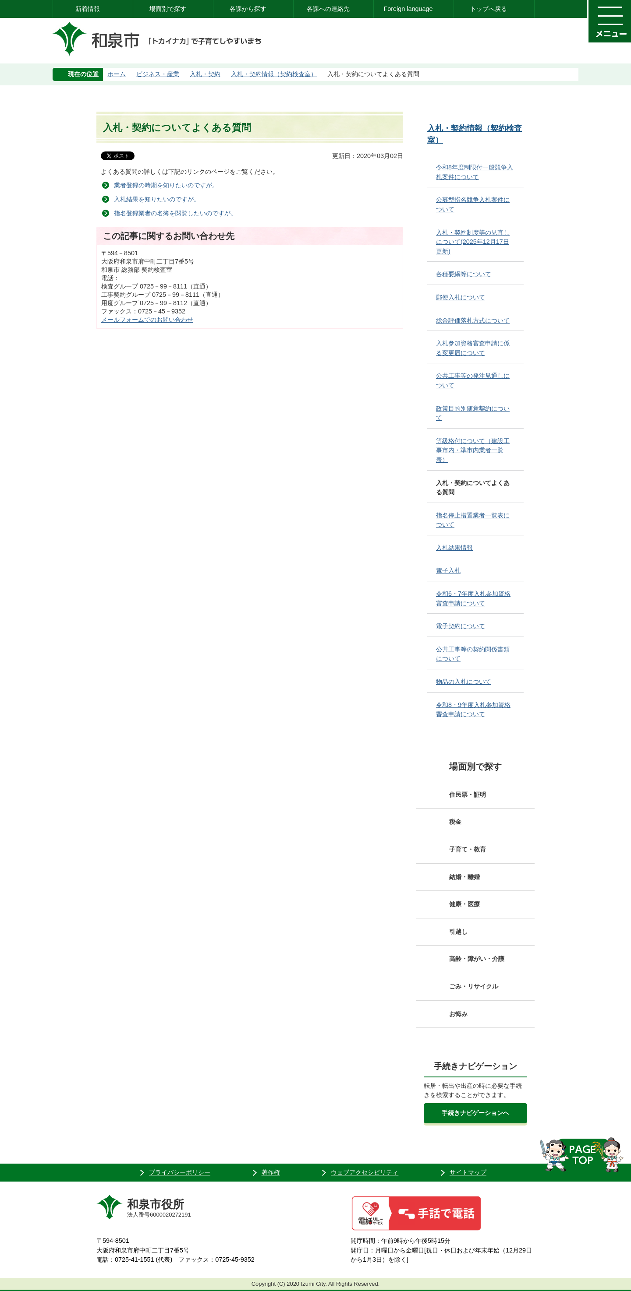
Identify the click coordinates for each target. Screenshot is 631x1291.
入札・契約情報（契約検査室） (274, 73)
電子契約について (460, 626)
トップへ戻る (488, 8)
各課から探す (248, 8)
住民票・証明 (467, 794)
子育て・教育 (467, 849)
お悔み (458, 1013)
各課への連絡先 (328, 8)
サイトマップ (468, 1172)
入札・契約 (205, 73)
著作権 (271, 1172)
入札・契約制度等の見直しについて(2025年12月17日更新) (473, 242)
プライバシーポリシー (179, 1172)
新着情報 (87, 8)
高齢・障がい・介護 (476, 958)
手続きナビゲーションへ (475, 1112)
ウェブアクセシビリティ (364, 1172)
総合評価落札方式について (473, 320)
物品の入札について (463, 681)
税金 (455, 821)
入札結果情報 (454, 547)
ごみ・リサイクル (473, 986)
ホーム (116, 73)
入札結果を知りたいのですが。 (157, 199)
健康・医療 (464, 904)
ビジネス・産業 (157, 73)
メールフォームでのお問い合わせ (147, 319)
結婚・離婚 (464, 876)
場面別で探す (167, 8)
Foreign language (407, 8)
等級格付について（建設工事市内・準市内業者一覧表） (473, 450)
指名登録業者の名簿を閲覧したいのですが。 (175, 213)
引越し (458, 931)
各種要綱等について (463, 274)
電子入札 (448, 570)
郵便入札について (460, 297)
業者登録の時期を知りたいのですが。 (166, 185)
